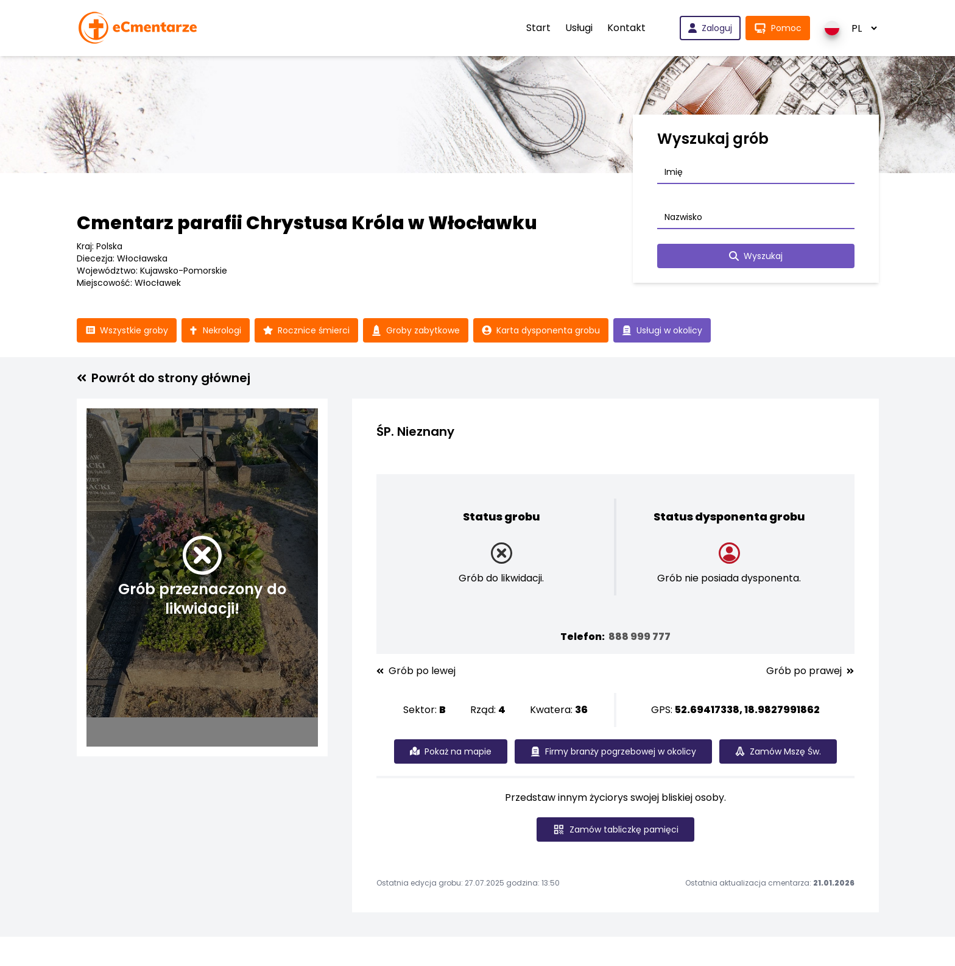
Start (538, 28)
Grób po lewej (416, 671)
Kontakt (626, 28)
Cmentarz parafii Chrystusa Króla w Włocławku (307, 223)
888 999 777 (639, 637)
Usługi (579, 28)
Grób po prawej (810, 671)
